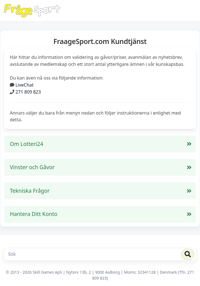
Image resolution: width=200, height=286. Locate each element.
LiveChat (24, 85)
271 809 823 (28, 92)
